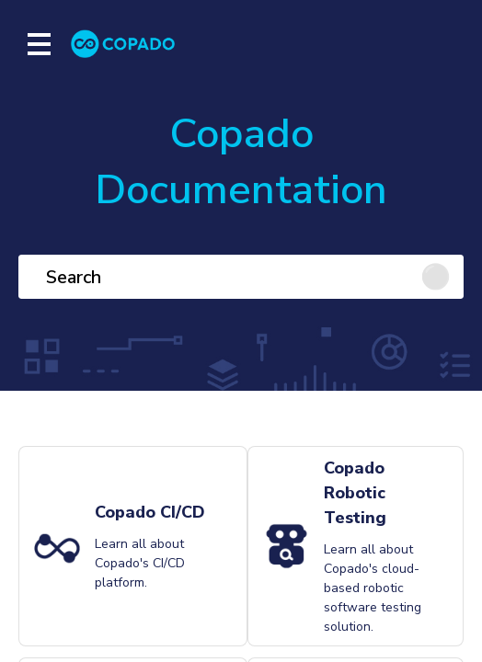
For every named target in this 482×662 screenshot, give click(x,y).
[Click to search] (441, 277)
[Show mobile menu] (39, 43)
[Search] (241, 277)
